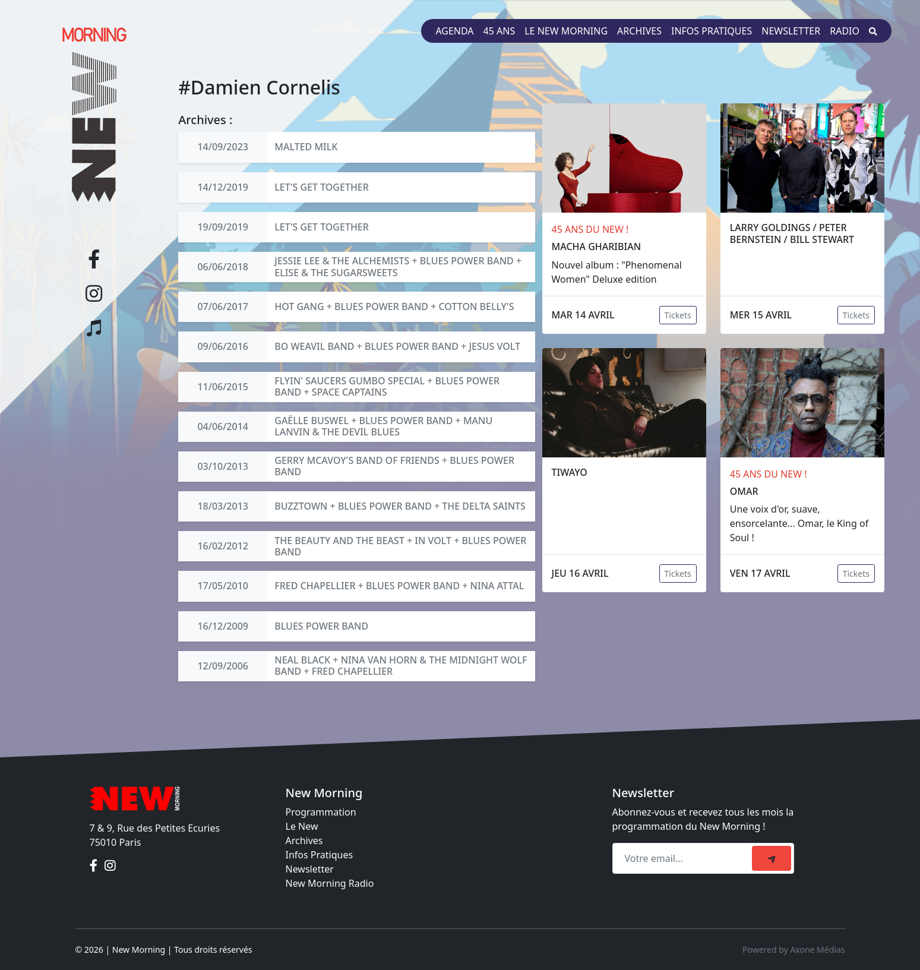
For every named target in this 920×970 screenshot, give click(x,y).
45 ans (499, 30)
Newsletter (790, 30)
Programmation (321, 812)
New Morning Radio (330, 883)
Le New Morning (566, 30)
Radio (844, 30)
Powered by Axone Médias (793, 949)
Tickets (678, 315)
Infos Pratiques (319, 854)
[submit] (771, 858)
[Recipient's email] (684, 858)
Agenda (454, 30)
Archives (639, 30)
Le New (302, 826)
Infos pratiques (711, 30)
